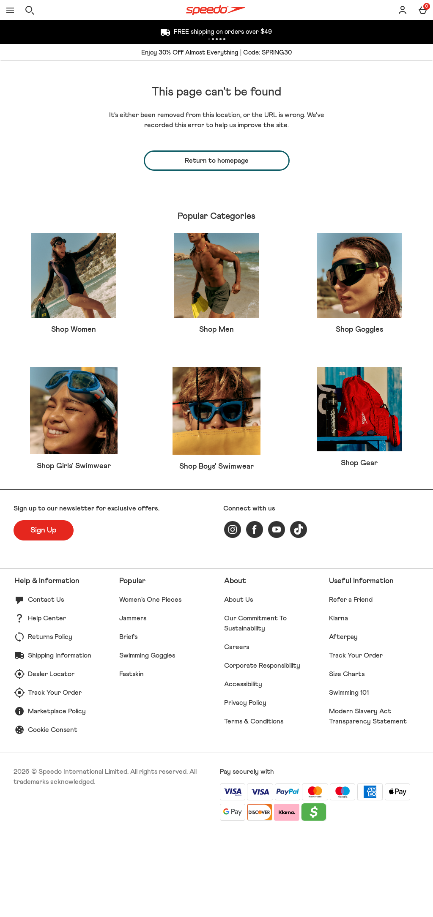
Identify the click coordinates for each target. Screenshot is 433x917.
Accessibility (243, 767)
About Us (238, 682)
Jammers (132, 701)
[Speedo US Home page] (215, 10)
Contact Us (46, 682)
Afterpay (343, 719)
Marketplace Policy (57, 794)
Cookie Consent (52, 812)
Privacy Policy (245, 785)
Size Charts (346, 756)
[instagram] (232, 612)
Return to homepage (217, 160)
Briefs (128, 719)
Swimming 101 (349, 775)
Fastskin (131, 756)
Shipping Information (59, 738)
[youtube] (276, 612)
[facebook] (254, 612)
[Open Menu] (10, 10)
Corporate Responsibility (262, 748)
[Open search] (29, 10)
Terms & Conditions (253, 804)
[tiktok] (298, 612)
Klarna (338, 701)
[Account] (402, 10)
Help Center (47, 701)
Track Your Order (55, 775)
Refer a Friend (351, 682)
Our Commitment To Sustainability (255, 706)
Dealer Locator (51, 756)
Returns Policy (50, 719)
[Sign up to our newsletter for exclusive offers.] (43, 613)
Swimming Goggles (147, 738)
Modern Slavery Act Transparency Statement (368, 799)
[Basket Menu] (423, 10)
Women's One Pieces (150, 682)
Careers (236, 729)
